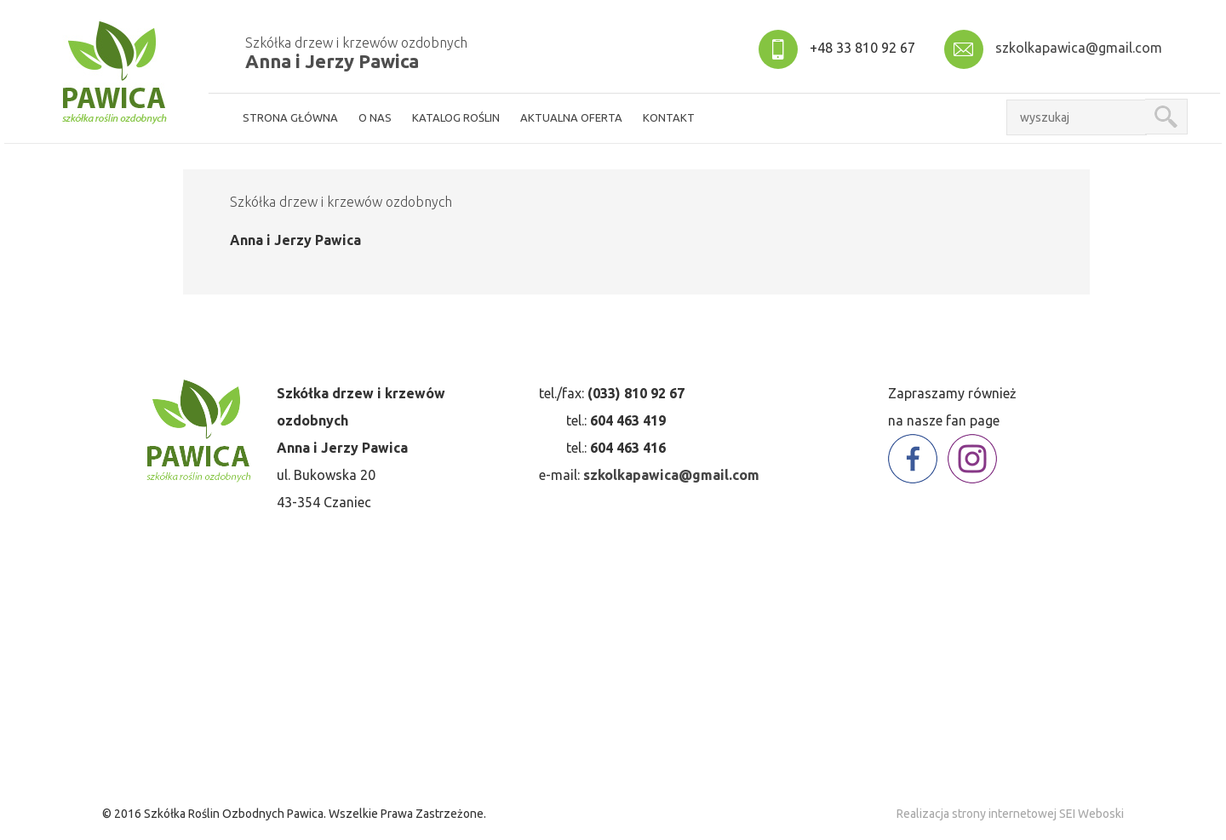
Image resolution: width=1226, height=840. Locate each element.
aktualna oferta (571, 117)
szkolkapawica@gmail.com (1078, 47)
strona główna (290, 117)
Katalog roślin (456, 117)
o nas (375, 117)
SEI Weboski (1091, 813)
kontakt (669, 117)
